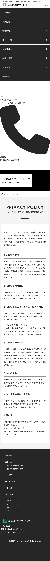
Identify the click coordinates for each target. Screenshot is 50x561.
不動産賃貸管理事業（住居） (16, 469)
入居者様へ (9, 488)
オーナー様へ (10, 481)
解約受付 (9, 511)
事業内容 (8, 462)
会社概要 (8, 475)
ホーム (6, 194)
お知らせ (9, 507)
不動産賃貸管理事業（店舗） (16, 466)
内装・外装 (9, 494)
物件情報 (8, 455)
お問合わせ (10, 501)
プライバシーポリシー (14, 504)
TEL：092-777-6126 (8, 532)
